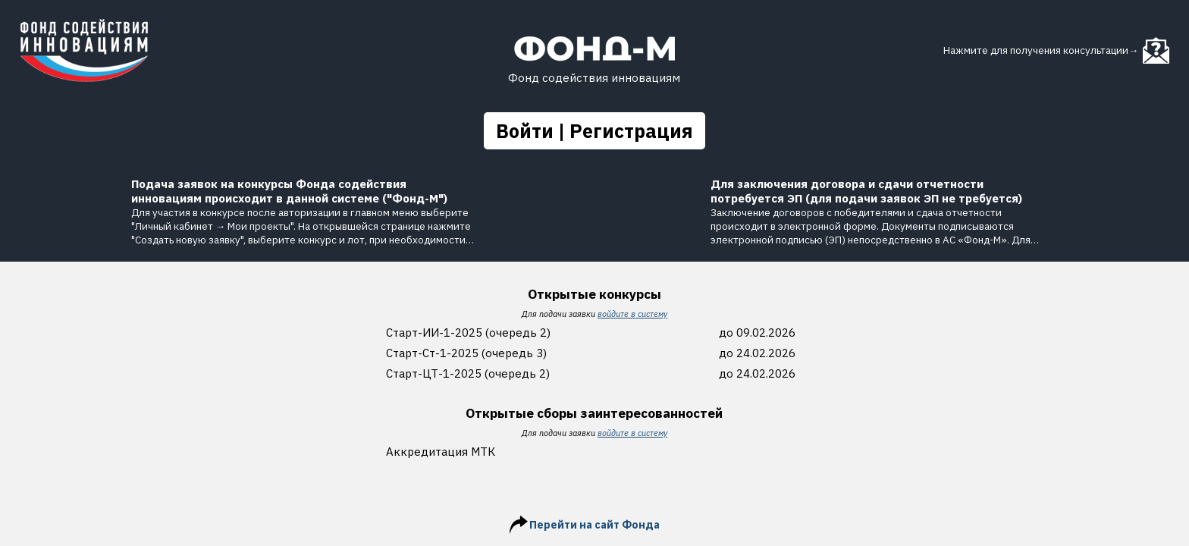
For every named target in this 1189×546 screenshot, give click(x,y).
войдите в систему (632, 314)
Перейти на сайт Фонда (594, 525)
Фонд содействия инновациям (594, 78)
